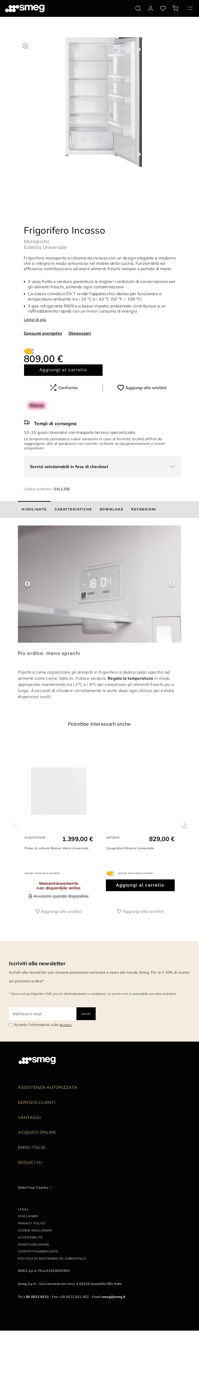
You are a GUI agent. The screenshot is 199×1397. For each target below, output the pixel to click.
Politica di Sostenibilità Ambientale (52, 1258)
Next (171, 584)
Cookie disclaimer (35, 1230)
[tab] (34, 509)
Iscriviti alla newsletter (37, 963)
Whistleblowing (33, 1244)
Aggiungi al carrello (63, 369)
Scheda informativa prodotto (42, 873)
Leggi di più (35, 319)
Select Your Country (33, 1187)
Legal (23, 1209)
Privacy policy (32, 1223)
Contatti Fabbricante (38, 1251)
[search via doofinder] (138, 8)
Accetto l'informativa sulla (43, 1024)
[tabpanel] (103, 107)
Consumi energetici (43, 333)
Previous (27, 584)
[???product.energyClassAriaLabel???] (29, 351)
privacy (66, 1024)
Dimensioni (80, 333)
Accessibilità (30, 1237)
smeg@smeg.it (114, 1297)
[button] (25, 45)
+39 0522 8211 (36, 1297)
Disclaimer (28, 1216)
